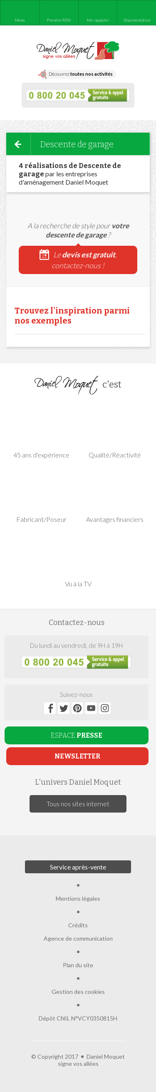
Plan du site (78, 964)
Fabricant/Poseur (41, 495)
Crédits (78, 925)
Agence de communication (78, 938)
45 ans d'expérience (41, 431)
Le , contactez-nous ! (78, 259)
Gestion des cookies (78, 991)
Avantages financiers (115, 495)
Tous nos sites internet (78, 804)
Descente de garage (77, 144)
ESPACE (76, 735)
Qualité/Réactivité (115, 431)
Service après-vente (78, 867)
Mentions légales (78, 898)
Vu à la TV (78, 560)
